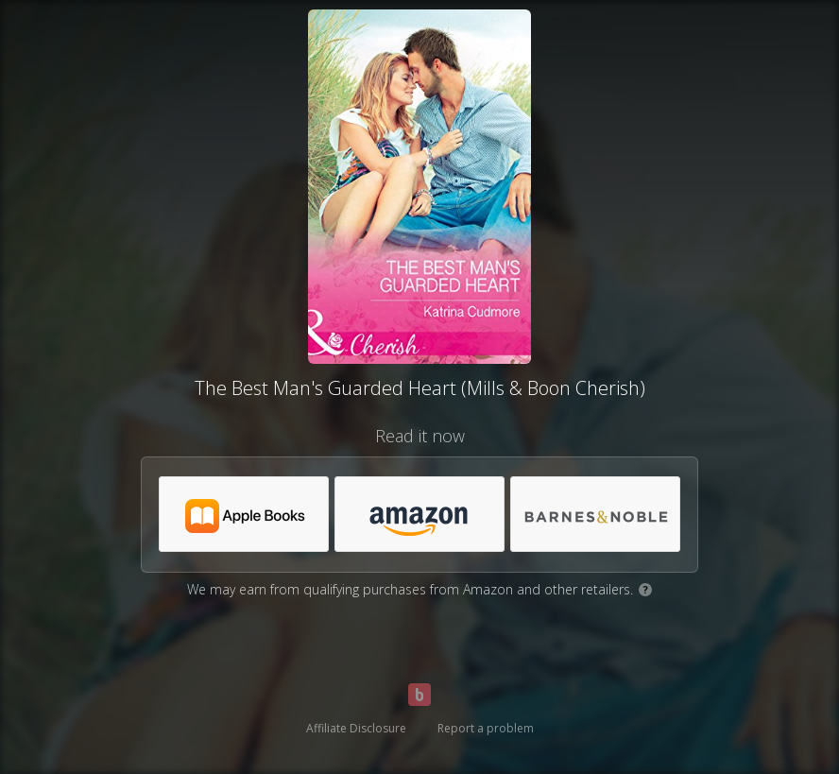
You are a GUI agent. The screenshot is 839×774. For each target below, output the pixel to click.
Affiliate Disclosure (356, 728)
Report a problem (485, 728)
